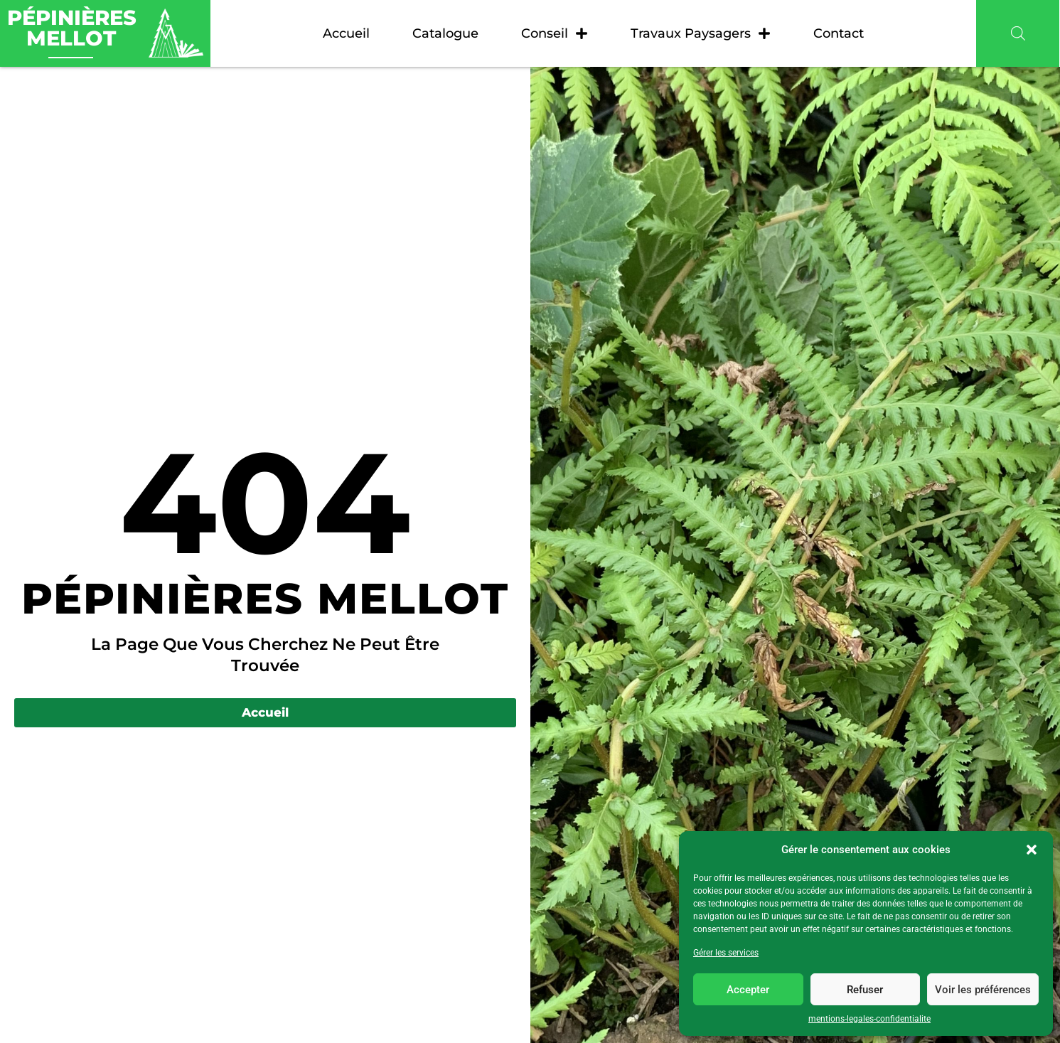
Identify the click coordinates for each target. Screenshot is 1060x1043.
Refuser (865, 989)
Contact (838, 33)
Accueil (346, 33)
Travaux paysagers (701, 33)
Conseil (554, 33)
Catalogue (445, 33)
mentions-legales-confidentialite (869, 1019)
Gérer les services (726, 953)
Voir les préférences (983, 989)
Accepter (748, 989)
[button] (1031, 850)
